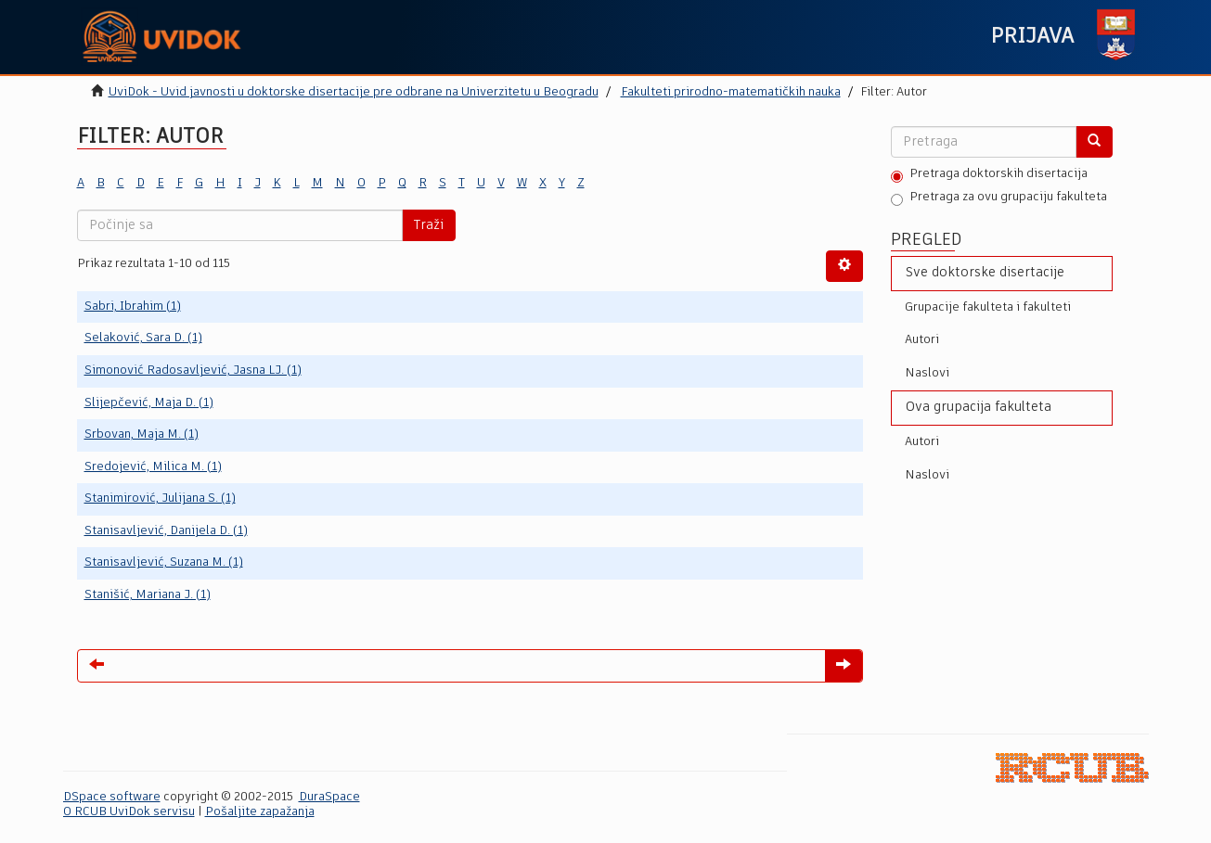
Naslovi (927, 373)
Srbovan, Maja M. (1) (141, 434)
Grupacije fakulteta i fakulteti (988, 307)
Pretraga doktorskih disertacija (989, 175)
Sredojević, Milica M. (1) (153, 467)
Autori (922, 340)
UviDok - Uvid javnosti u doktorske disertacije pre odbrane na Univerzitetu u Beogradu (354, 92)
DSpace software (112, 797)
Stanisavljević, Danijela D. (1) (166, 531)
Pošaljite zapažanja (260, 812)
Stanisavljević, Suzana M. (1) (163, 562)
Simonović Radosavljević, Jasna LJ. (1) (193, 370)
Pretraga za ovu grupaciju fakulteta (999, 198)
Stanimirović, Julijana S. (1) (160, 498)
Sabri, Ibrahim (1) (132, 306)
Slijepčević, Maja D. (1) (148, 403)
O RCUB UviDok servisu (129, 812)
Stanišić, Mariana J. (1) (147, 595)
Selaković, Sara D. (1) (143, 338)
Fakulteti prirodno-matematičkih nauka (731, 92)
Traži (429, 225)
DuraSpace (329, 797)
